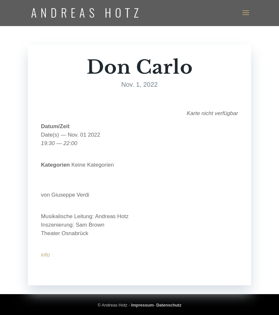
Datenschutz (168, 305)
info (45, 255)
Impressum (142, 305)
